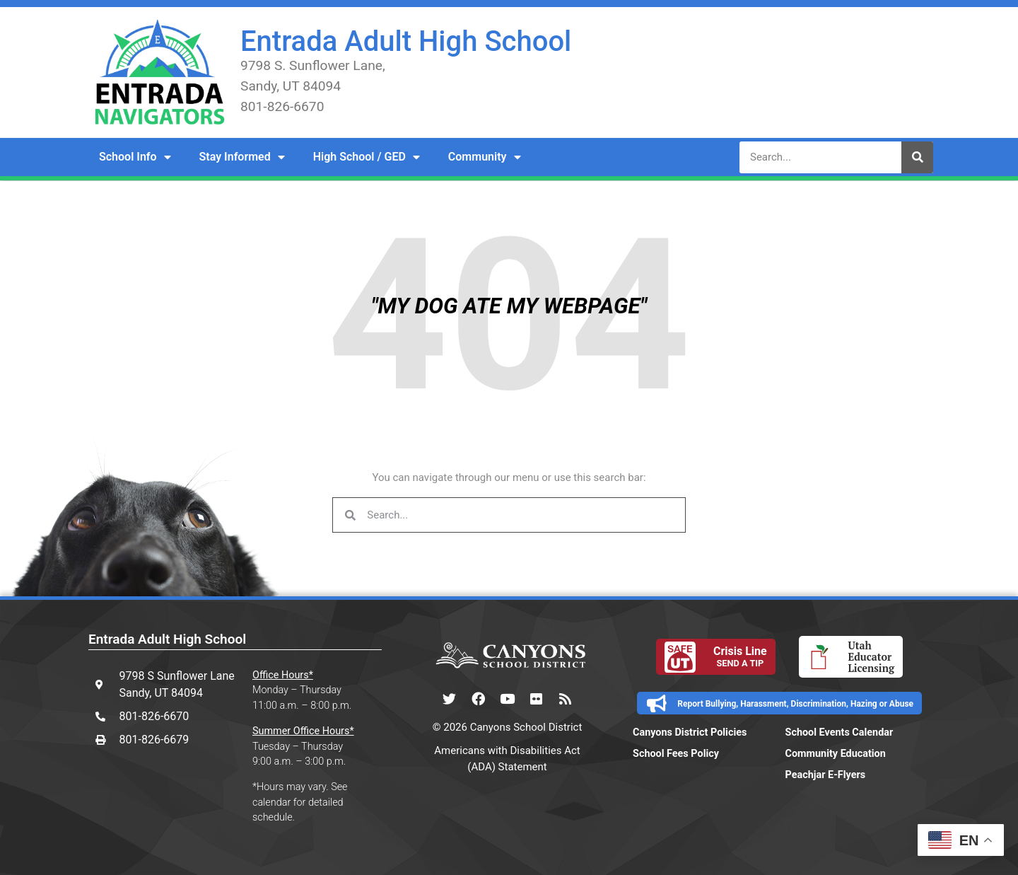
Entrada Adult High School (405, 41)
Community (484, 157)
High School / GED (366, 157)
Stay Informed (242, 157)
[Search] (917, 157)
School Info (135, 157)
